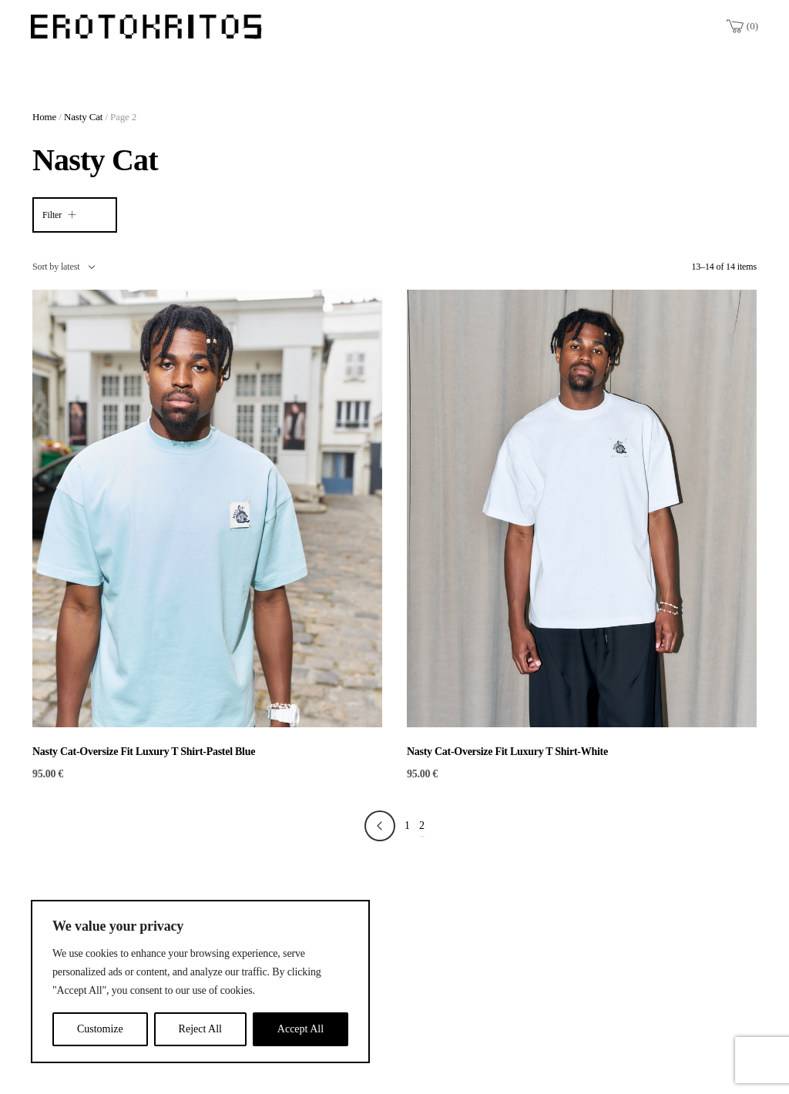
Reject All (200, 1029)
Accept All (300, 1029)
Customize (100, 1029)
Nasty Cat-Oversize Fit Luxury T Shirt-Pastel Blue (143, 751)
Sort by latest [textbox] (55, 266)
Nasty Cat (83, 116)
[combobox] (63, 266)
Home (44, 116)
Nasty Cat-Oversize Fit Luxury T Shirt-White (507, 751)
